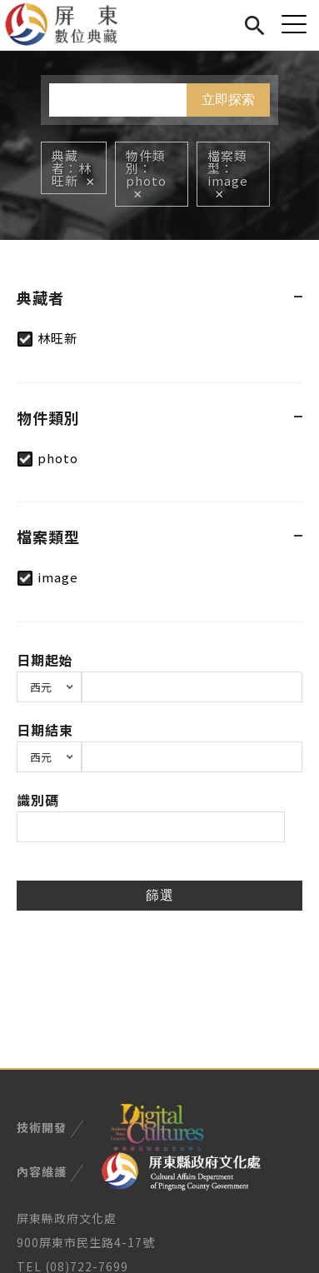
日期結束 (45, 730)
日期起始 (45, 660)
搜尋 (254, 23)
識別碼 (38, 800)
